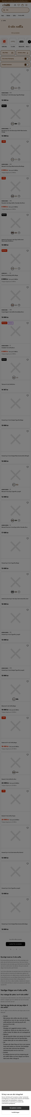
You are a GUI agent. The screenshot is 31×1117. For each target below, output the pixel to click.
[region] (15, 1104)
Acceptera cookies (15, 1108)
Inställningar (15, 1112)
